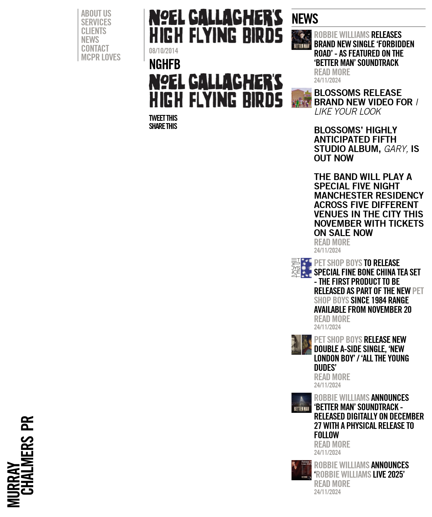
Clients (93, 30)
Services (96, 22)
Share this (163, 126)
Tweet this (163, 118)
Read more (332, 72)
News (90, 39)
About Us (96, 13)
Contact (95, 48)
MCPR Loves (100, 57)
